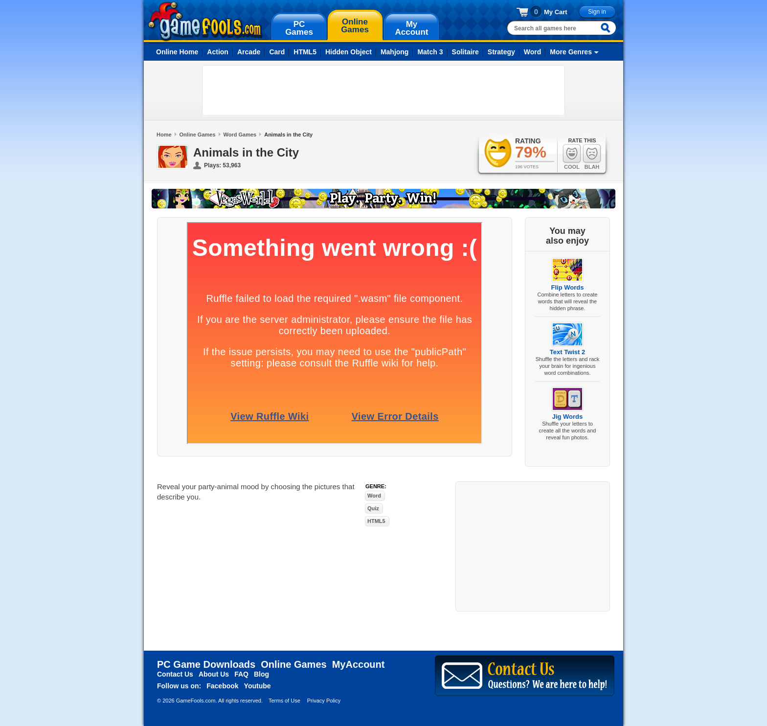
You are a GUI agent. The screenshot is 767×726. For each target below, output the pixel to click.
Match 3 (430, 52)
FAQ (241, 674)
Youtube (257, 686)
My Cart (555, 12)
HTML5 (304, 52)
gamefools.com (205, 21)
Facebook (222, 686)
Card (277, 52)
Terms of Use (284, 700)
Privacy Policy (323, 700)
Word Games (240, 134)
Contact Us (175, 674)
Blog (261, 674)
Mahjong (395, 52)
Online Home (177, 52)
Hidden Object (348, 52)
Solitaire (465, 52)
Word (532, 52)
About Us (214, 674)
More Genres (571, 52)
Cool (572, 157)
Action (217, 52)
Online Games (198, 134)
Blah (592, 157)
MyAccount (358, 664)
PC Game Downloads (206, 664)
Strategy (501, 52)
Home (164, 134)
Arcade (248, 52)
